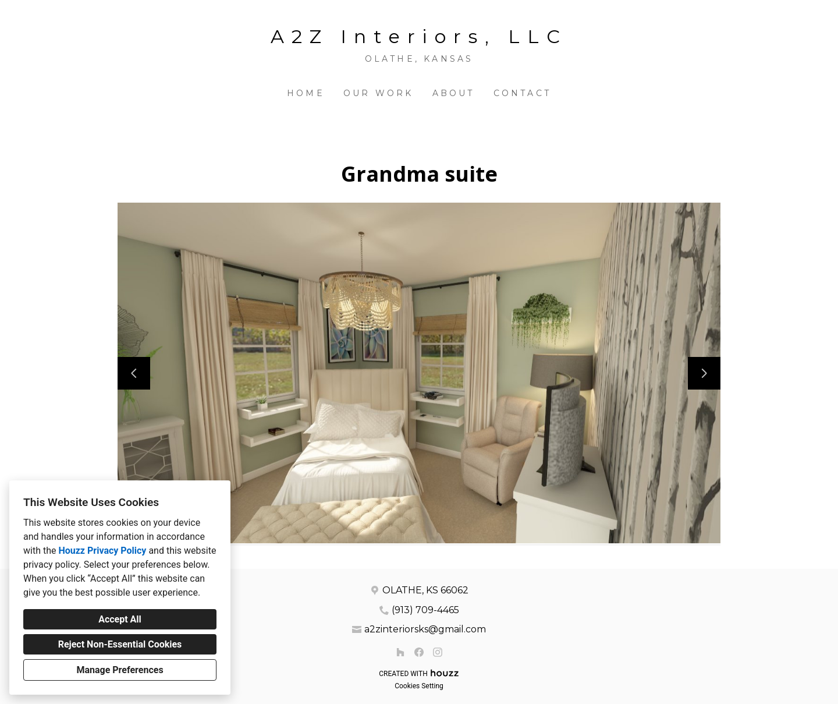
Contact (522, 93)
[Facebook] (419, 652)
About (453, 93)
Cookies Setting (419, 686)
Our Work (378, 93)
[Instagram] (437, 652)
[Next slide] (704, 373)
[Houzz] (400, 652)
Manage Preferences (119, 669)
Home (306, 93)
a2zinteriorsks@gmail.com (425, 629)
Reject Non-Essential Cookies (120, 644)
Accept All (119, 619)
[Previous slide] (134, 373)
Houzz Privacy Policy (102, 550)
